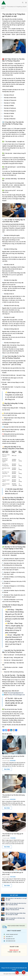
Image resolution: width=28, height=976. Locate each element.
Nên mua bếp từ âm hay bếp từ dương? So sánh (16, 899)
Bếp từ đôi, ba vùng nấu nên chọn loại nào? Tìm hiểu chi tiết (16, 904)
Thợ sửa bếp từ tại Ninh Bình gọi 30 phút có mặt (12, 873)
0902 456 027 (14, 950)
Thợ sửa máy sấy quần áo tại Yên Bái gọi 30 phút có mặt (13, 757)
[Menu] (26, 2)
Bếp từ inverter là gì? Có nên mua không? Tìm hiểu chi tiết (15, 909)
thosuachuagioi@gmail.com (15, 693)
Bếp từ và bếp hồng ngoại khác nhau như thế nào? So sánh (15, 913)
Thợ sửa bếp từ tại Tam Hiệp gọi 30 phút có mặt (12, 834)
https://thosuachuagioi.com (17, 694)
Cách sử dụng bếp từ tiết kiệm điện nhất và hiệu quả (15, 918)
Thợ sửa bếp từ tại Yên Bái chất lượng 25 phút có (13, 796)
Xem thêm (7, 769)
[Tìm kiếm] (22, 2)
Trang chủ (3, 6)
